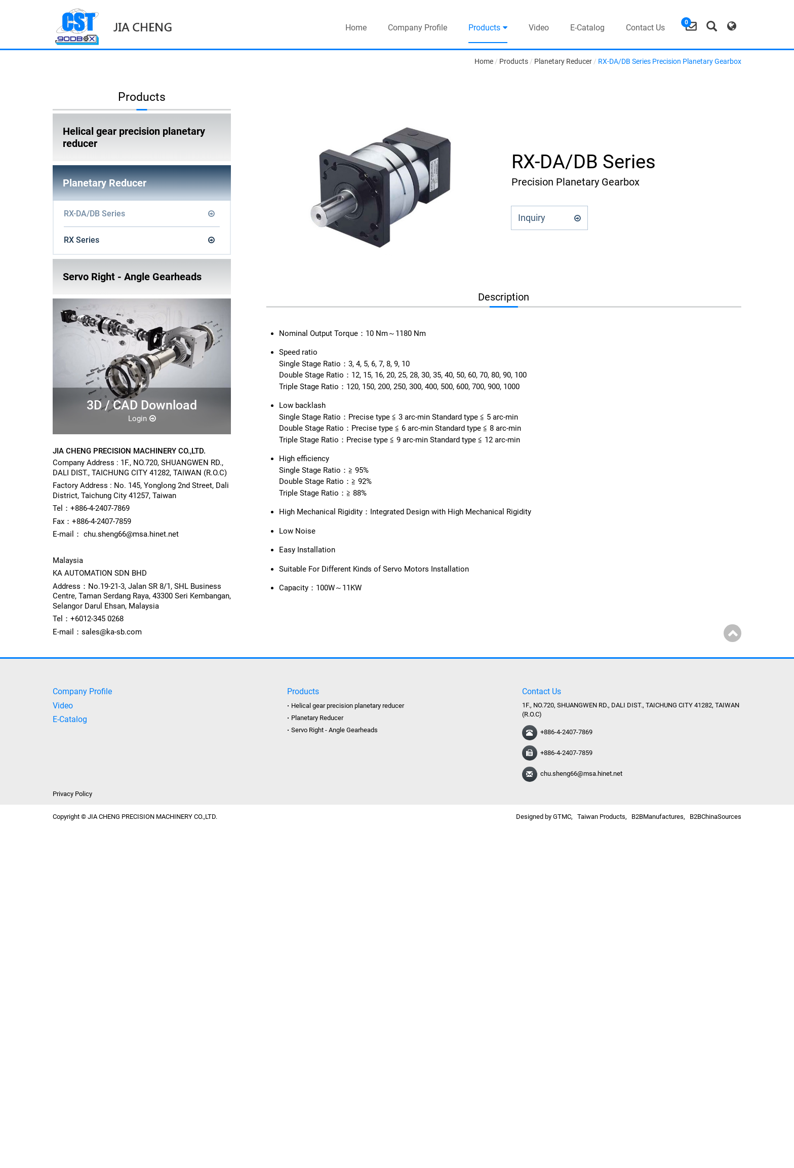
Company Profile (417, 27)
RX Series (81, 240)
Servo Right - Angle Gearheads (132, 277)
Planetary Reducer (104, 183)
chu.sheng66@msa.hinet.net (131, 534)
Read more (22, 934)
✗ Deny (12, 869)
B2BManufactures (657, 816)
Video (539, 27)
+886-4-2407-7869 (566, 732)
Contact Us (645, 27)
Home (356, 27)
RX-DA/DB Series (94, 213)
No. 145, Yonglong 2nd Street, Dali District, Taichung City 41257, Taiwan (141, 490)
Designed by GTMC (543, 816)
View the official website (86, 934)
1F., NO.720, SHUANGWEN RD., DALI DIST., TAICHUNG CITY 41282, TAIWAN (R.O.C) (140, 467)
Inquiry (549, 217)
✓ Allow (14, 858)
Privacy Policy (72, 794)
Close (10, 837)
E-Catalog (587, 27)
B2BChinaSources (715, 816)
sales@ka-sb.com (112, 631)
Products (487, 27)
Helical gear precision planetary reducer (134, 137)
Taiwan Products (601, 816)
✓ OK (275, 1161)
